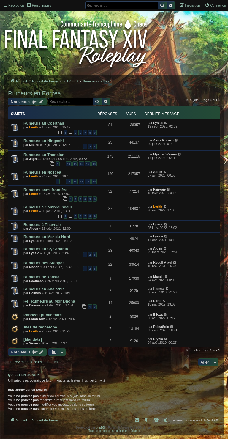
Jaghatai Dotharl (42, 159)
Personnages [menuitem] (39, 5)
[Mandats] (32, 339)
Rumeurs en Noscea (42, 172)
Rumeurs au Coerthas (43, 123)
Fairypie (159, 189)
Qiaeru (135, 430)
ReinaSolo (161, 326)
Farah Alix (37, 319)
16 (81, 164)
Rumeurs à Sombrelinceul (47, 207)
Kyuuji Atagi (162, 262)
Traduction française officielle (107, 430)
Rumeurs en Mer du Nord (46, 237)
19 (94, 181)
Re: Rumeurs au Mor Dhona (49, 301)
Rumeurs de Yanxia (41, 277)
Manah (34, 267)
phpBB (100, 427)
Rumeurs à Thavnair (42, 224)
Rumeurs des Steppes (44, 263)
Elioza (158, 314)
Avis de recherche (40, 327)
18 (94, 164)
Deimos (35, 293)
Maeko (34, 145)
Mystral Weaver (165, 154)
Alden (157, 172)
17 (87, 164)
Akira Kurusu (163, 140)
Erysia (158, 339)
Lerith (33, 127)
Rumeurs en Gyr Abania (45, 249)
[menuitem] (215, 5)
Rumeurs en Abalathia (44, 289)
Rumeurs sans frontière (45, 190)
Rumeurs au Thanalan (43, 154)
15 (75, 164)
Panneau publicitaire (42, 315)
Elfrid (157, 301)
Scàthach (36, 281)
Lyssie (158, 123)
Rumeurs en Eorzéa (34, 93)
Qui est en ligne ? (23, 375)
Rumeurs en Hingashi (43, 141)
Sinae (33, 343)
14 (68, 164)
